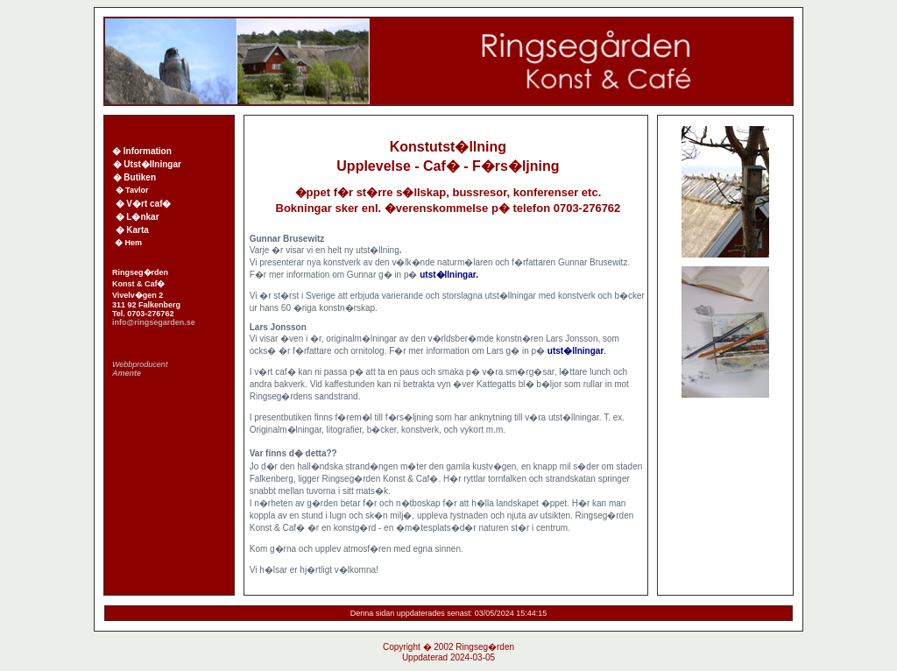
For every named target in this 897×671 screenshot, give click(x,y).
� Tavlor (132, 190)
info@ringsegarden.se (153, 322)
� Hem (126, 242)
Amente (126, 373)
